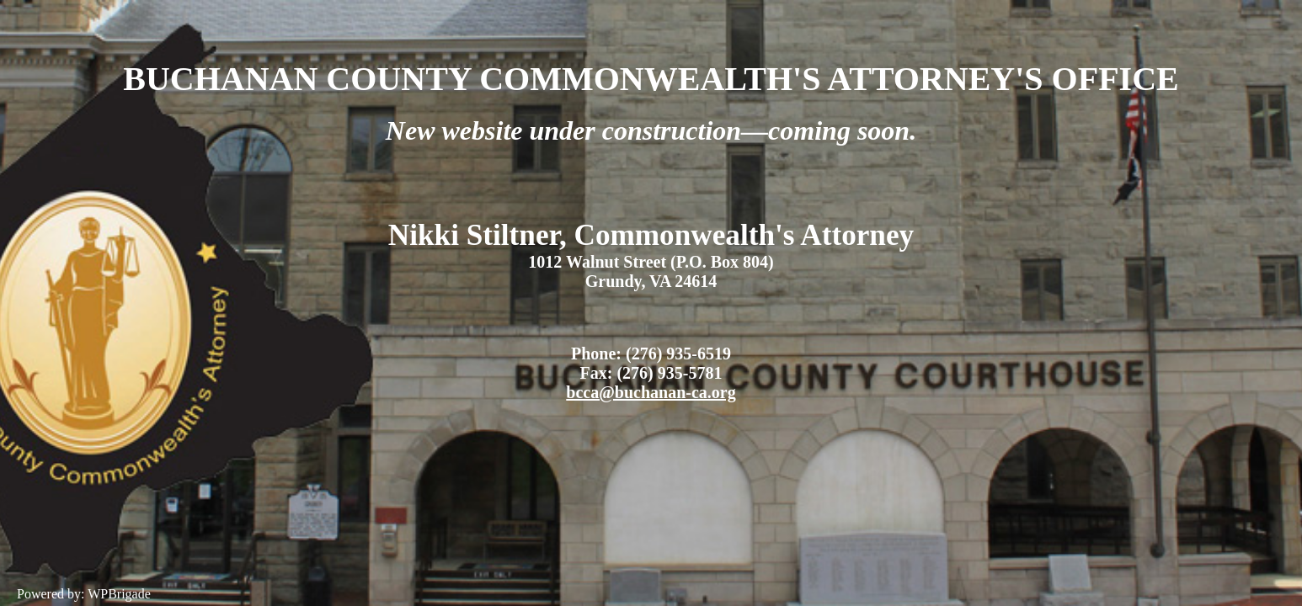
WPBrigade (119, 594)
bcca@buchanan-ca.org (650, 392)
